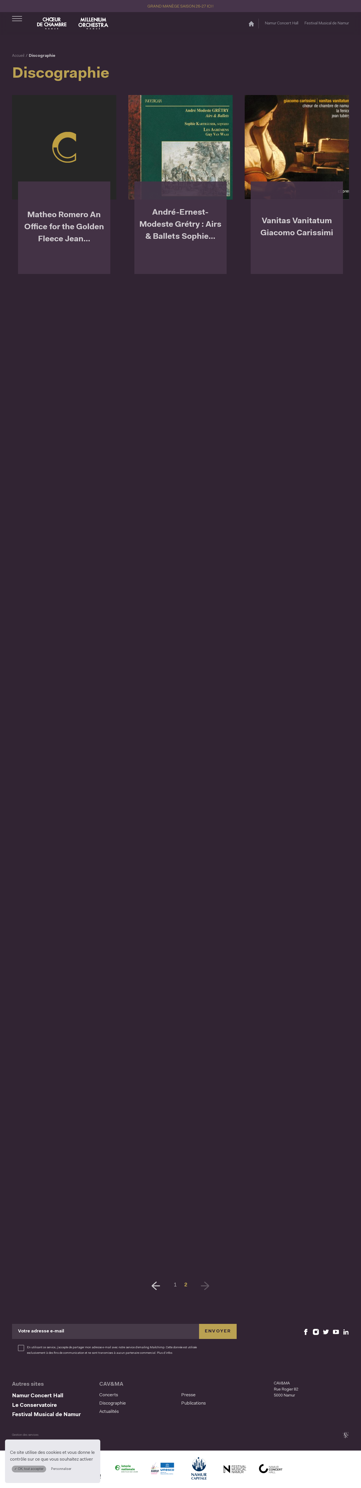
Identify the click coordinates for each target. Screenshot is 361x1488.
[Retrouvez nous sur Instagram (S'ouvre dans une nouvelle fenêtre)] (316, 1331)
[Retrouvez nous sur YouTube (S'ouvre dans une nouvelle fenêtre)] (336, 1331)
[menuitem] (139, 1395)
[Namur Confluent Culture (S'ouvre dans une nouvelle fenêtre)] (162, 1470)
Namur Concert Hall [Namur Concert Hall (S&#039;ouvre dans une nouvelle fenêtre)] (281, 23)
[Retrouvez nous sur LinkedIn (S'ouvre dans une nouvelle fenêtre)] (346, 1331)
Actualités (109, 1412)
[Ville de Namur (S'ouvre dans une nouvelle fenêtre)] (199, 1470)
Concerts (108, 1395)
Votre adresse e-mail (41, 1331)
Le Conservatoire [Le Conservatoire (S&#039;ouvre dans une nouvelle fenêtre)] (34, 1405)
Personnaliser (61, 1469)
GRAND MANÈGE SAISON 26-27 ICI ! (180, 7)
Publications (193, 1403)
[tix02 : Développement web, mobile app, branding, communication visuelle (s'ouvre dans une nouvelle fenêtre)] (345, 1435)
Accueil (18, 56)
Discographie (112, 1403)
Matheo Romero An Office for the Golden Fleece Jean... (64, 227)
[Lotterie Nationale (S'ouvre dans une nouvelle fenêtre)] (126, 1470)
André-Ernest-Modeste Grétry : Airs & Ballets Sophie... (180, 225)
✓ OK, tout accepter (29, 1469)
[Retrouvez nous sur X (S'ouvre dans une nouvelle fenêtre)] (326, 1331)
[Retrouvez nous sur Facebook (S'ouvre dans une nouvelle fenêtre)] (306, 1331)
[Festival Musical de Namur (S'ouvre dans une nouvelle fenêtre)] (235, 1470)
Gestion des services (25, 1434)
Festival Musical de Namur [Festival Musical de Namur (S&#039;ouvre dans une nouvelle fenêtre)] (326, 23)
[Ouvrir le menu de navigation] (17, 23)
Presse (188, 1395)
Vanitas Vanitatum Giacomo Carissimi (296, 227)
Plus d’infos (164, 1353)
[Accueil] (251, 23)
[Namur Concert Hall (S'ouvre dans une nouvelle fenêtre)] (271, 1470)
